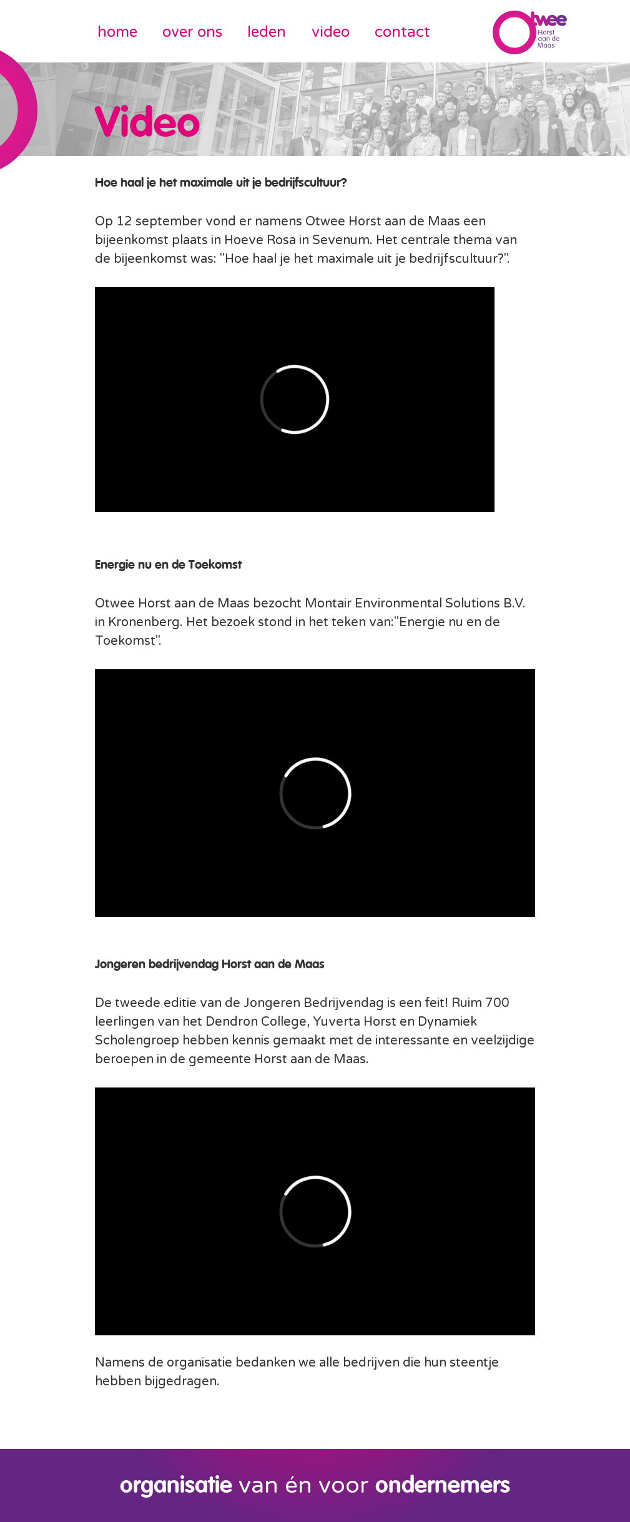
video (331, 32)
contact (402, 32)
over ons (192, 32)
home (117, 32)
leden (266, 32)
